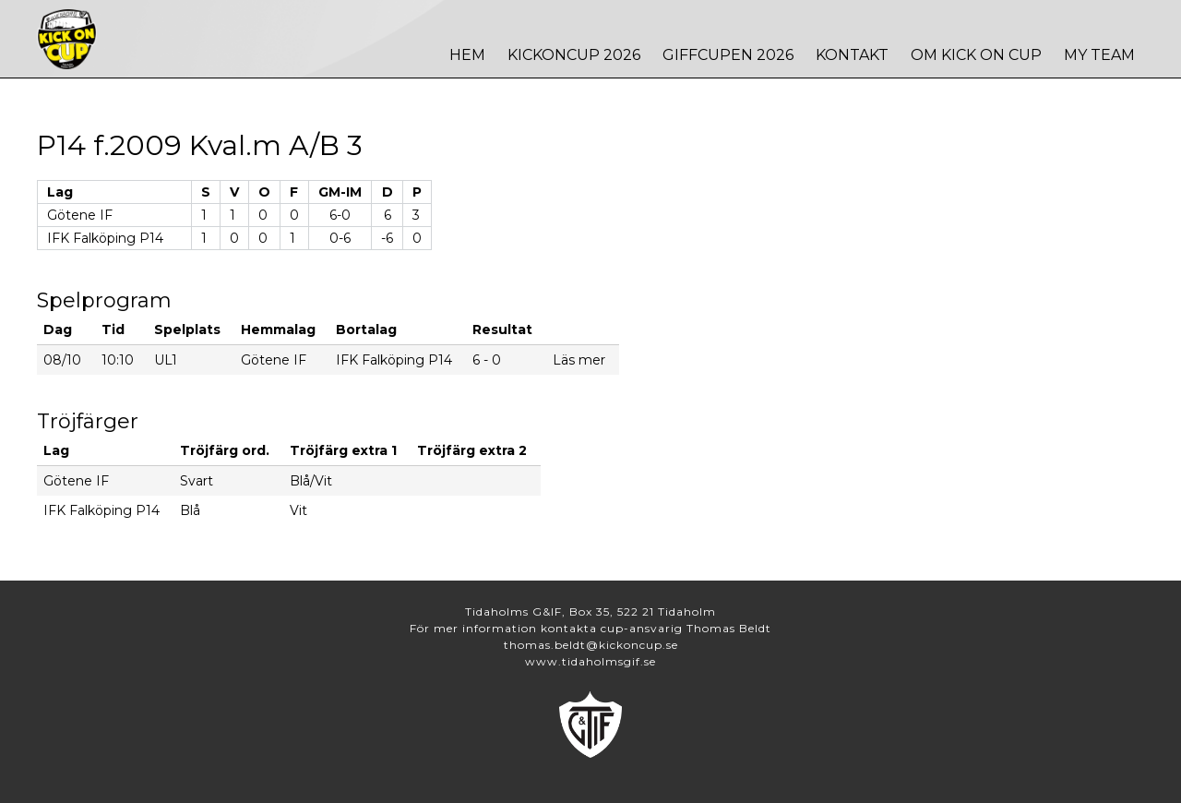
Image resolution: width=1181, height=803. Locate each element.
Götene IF (80, 215)
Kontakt (852, 55)
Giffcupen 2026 (727, 55)
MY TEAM (1099, 55)
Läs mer (579, 360)
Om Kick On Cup (976, 55)
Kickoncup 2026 (573, 55)
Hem (467, 55)
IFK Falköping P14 (105, 238)
